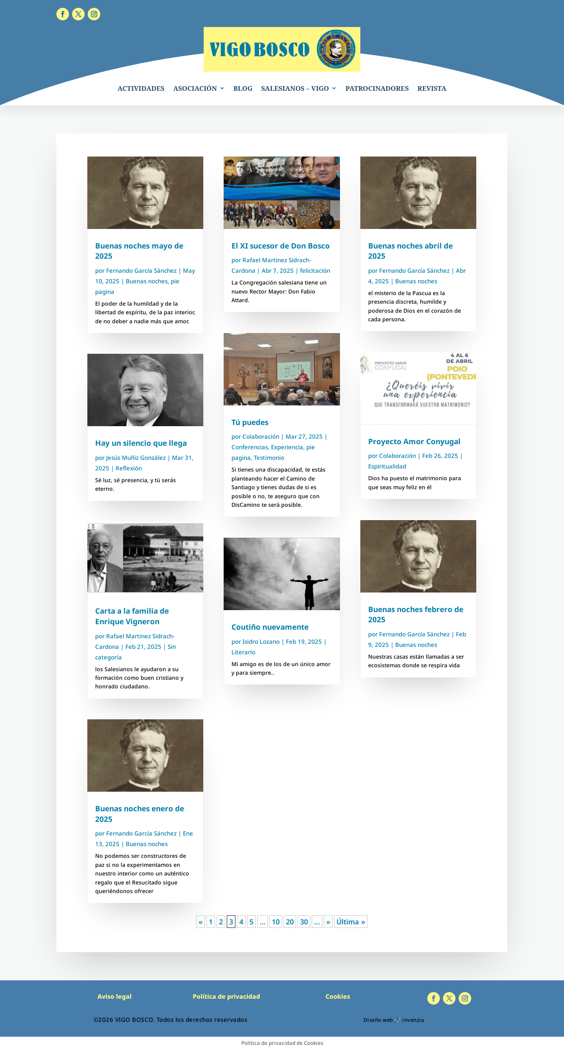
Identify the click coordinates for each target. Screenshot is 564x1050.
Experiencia (287, 447)
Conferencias (249, 447)
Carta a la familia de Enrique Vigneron (132, 616)
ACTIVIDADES (141, 88)
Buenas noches (147, 281)
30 (304, 921)
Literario (243, 652)
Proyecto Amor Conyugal (414, 441)
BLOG (243, 88)
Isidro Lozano (261, 641)
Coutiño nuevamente (270, 627)
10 (276, 921)
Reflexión (129, 468)
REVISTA (432, 88)
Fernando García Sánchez (141, 270)
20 (290, 921)
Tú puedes (249, 422)
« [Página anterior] (200, 921)
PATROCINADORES (377, 88)
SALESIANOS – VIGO (295, 88)
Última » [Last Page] (350, 921)
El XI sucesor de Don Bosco (280, 246)
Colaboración (260, 436)
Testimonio (269, 457)
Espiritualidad (387, 466)
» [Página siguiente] (328, 921)
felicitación (315, 270)
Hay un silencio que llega (141, 443)
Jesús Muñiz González (136, 457)
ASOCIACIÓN (195, 88)
